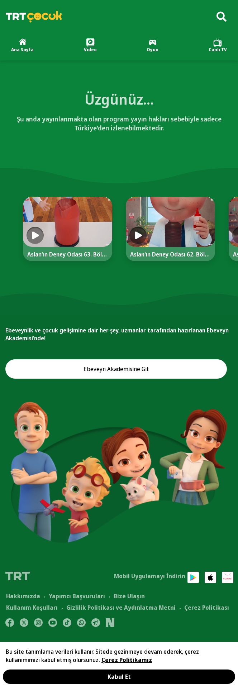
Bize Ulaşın (129, 596)
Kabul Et (119, 677)
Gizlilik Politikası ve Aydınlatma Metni (121, 607)
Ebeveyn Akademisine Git (116, 369)
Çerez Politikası (206, 607)
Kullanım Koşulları (32, 607)
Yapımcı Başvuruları (77, 596)
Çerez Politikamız (126, 660)
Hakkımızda (23, 596)
